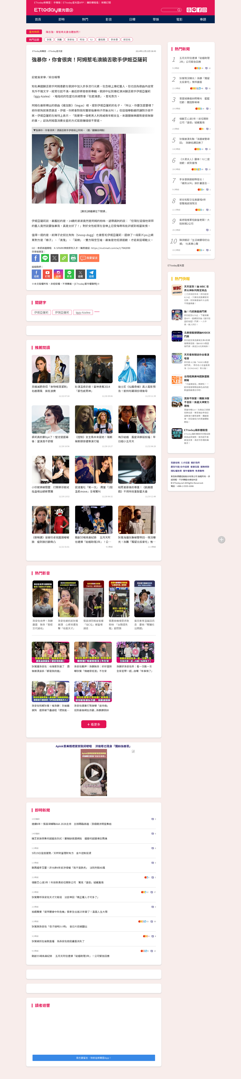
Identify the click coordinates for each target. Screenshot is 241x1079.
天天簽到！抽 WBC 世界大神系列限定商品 (196, 288)
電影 (179, 19)
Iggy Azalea (83, 312)
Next (150, 602)
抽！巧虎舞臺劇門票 (195, 311)
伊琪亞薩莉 (62, 312)
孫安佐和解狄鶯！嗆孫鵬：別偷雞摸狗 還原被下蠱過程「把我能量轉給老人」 (50, 710)
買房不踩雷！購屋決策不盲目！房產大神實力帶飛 (196, 402)
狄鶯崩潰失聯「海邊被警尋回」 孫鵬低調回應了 (194, 140)
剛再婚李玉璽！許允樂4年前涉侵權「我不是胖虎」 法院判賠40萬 (68, 867)
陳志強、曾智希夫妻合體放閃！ (63, 32)
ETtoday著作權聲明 (85, 283)
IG (204, 10)
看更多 (95, 724)
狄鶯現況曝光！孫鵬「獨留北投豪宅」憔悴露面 (194, 80)
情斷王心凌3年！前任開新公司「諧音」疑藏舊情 (193, 120)
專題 (203, 19)
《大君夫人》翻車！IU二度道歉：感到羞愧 (194, 161)
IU (91, 39)
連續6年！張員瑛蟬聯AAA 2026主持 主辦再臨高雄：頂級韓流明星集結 (72, 824)
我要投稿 (175, 462)
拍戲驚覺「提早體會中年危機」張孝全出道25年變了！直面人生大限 (69, 912)
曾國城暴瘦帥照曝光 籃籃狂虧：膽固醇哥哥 (194, 100)
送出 (179, 10)
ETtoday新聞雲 (42, 2)
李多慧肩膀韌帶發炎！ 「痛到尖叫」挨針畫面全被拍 (194, 181)
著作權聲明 (188, 470)
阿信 (82, 39)
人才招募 (185, 462)
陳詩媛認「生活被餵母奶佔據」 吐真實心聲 (194, 241)
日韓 (132, 19)
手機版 (56, 2)
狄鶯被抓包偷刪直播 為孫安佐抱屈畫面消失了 (58, 941)
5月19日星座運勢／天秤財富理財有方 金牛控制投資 (61, 853)
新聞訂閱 (106, 2)
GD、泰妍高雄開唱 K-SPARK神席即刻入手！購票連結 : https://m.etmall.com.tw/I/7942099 (81, 248)
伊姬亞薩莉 (41, 312)
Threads (189, 10)
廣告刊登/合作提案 (180, 466)
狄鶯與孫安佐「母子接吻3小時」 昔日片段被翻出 (59, 926)
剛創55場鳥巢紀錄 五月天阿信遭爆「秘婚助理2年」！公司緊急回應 (93, 541)
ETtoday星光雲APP (73, 2)
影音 (109, 19)
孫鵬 (59, 39)
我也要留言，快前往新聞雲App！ (93, 1057)
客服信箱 (194, 466)
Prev (37, 602)
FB (199, 10)
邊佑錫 (101, 39)
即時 (61, 19)
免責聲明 (199, 470)
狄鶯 (49, 39)
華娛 (156, 19)
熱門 (85, 19)
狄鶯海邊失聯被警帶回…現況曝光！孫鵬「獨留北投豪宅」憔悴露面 (137, 541)
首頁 (38, 19)
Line (194, 10)
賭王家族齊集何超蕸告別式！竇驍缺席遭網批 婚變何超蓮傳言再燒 (69, 838)
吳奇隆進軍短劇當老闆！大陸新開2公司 (194, 221)
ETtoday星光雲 (53, 10)
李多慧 (114, 39)
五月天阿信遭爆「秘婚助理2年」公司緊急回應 (194, 60)
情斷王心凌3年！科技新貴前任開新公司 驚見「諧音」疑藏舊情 (68, 882)
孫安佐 (70, 39)
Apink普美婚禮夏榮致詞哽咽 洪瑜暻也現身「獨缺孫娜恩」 (94, 746)
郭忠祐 (126, 39)
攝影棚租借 (93, 2)
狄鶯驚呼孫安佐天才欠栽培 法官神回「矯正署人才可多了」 (66, 897)
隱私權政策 (176, 470)
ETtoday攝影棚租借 (196, 430)
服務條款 (204, 466)
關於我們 (195, 462)
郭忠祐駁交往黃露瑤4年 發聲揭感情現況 (193, 201)
